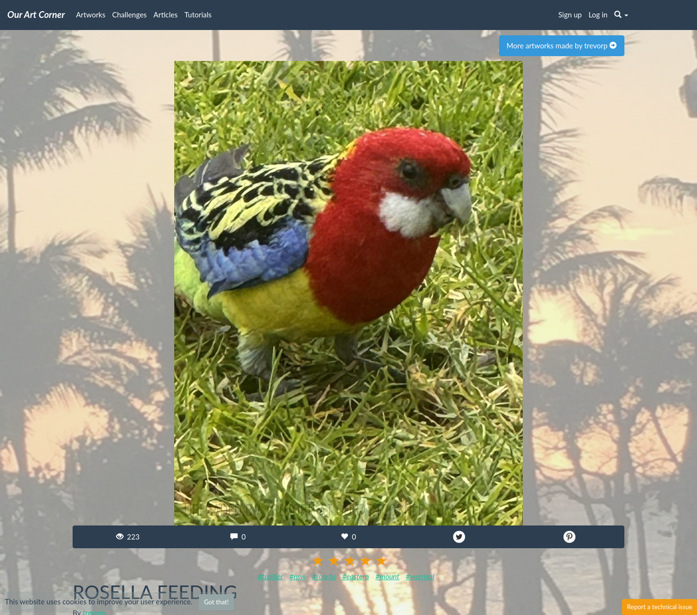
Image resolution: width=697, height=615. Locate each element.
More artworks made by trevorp (562, 45)
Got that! (216, 602)
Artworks (91, 14)
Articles (165, 14)
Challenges (129, 14)
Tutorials (198, 14)
